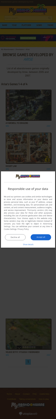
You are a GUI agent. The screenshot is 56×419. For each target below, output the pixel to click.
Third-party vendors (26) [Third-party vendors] (37, 210)
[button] (28, 244)
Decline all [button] (15, 237)
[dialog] (28, 209)
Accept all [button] (41, 237)
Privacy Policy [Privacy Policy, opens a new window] (23, 229)
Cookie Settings (10, 229)
